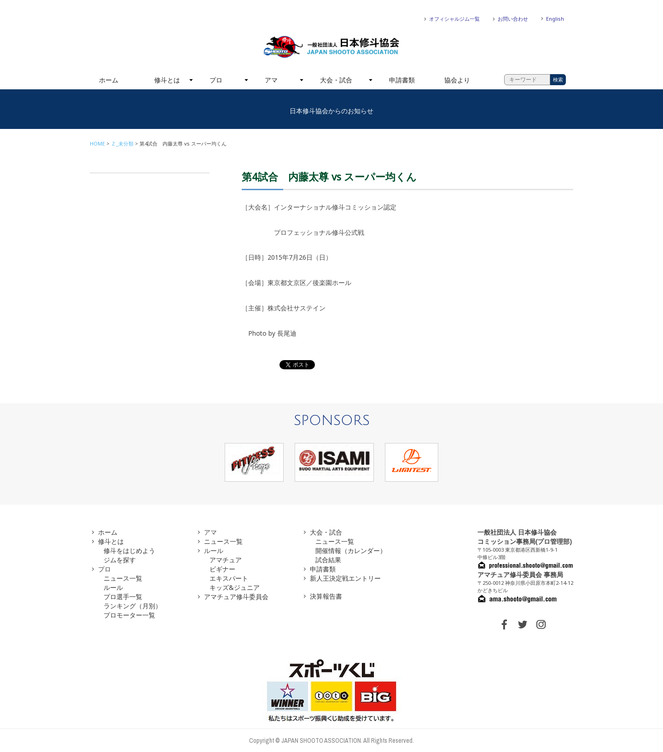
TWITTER (522, 624)
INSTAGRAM (541, 624)
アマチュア (225, 559)
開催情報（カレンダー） (350, 550)
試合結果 (328, 559)
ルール (113, 587)
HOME (97, 143)
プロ (215, 80)
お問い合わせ (513, 18)
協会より (457, 80)
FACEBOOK (504, 624)
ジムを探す (120, 559)
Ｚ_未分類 (122, 143)
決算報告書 (326, 596)
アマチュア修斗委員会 (236, 596)
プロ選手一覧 (123, 596)
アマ (271, 80)
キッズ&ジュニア (234, 587)
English (555, 18)
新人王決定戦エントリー (345, 578)
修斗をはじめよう (129, 550)
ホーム (108, 80)
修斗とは (167, 80)
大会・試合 (336, 80)
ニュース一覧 (123, 578)
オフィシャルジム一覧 (454, 18)
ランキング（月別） (133, 605)
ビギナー (222, 569)
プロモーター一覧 (129, 615)
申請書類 (402, 80)
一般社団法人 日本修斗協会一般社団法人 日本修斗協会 (331, 47)
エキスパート (228, 578)
